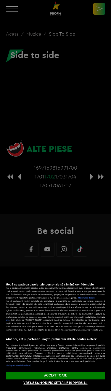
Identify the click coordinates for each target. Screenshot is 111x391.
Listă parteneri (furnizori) (18, 365)
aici (7, 320)
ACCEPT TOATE (55, 375)
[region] (55, 328)
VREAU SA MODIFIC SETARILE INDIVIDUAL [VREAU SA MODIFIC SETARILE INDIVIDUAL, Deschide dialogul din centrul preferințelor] (55, 383)
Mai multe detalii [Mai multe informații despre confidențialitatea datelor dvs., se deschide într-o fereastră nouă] (86, 297)
